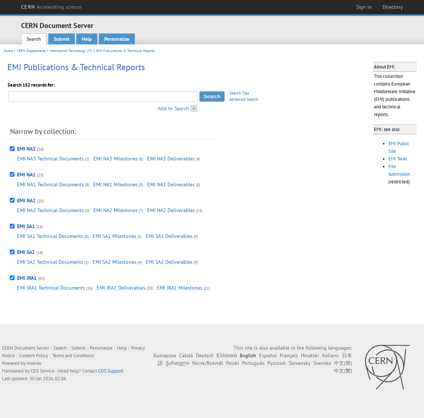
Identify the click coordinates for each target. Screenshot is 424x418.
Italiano (330, 355)
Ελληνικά (227, 355)
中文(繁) (343, 370)
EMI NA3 (26, 149)
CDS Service (42, 371)
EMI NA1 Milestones (115, 184)
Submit (61, 39)
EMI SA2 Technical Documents (50, 262)
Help (87, 39)
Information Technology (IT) (71, 50)
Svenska (322, 363)
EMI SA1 (26, 226)
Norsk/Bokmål (207, 363)
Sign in (364, 7)
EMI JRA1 (27, 278)
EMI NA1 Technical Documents (50, 184)
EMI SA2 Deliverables (169, 262)
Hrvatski (310, 355)
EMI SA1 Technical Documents (50, 236)
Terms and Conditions (73, 356)
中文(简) (343, 363)
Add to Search (173, 108)
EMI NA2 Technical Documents (50, 210)
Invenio (34, 363)
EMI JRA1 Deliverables (121, 287)
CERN (51, 7)
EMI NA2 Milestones (115, 210)
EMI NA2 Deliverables (171, 210)
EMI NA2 (26, 200)
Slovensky (299, 363)
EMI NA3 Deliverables (171, 158)
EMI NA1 (26, 174)
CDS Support (110, 371)
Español (268, 355)
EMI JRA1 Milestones (179, 287)
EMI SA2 (26, 252)
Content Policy (33, 356)
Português (253, 363)
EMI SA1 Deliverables (169, 236)
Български (164, 355)
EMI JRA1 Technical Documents (51, 287)
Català (186, 355)
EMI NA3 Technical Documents (50, 158)
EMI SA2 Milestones (114, 262)
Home (8, 50)
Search (34, 39)
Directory (393, 7)
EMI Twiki (397, 159)
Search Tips (239, 93)
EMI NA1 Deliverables (171, 184)
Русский (276, 363)
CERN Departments (31, 50)
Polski (232, 363)
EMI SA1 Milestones (114, 236)
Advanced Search (243, 99)
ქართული (177, 363)
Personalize (116, 39)
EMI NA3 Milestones (115, 158)
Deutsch (205, 355)
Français (289, 355)
